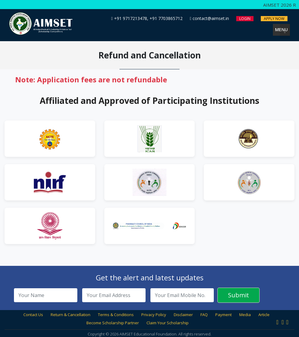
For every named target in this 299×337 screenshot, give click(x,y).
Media (245, 314)
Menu (282, 30)
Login (244, 18)
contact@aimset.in (209, 18)
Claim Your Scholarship (167, 322)
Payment (223, 314)
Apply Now (274, 18)
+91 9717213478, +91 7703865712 (147, 18)
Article (264, 314)
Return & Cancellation (70, 314)
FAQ (204, 314)
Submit (238, 295)
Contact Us (33, 314)
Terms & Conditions (116, 314)
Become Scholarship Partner (112, 322)
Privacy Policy (153, 314)
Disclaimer (183, 314)
